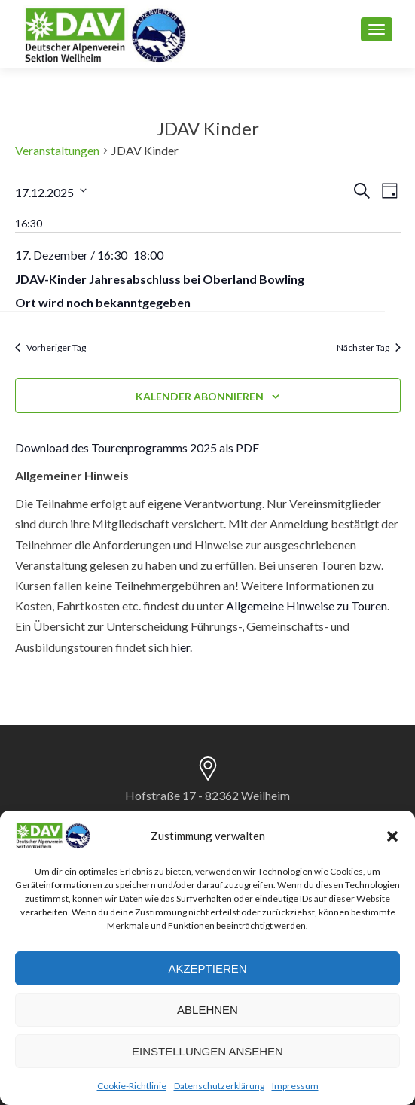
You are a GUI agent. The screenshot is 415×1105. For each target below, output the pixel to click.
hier (180, 647)
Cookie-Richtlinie (131, 1085)
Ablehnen (207, 1009)
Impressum (295, 1085)
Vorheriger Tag (50, 347)
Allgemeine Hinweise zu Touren (306, 605)
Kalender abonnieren (200, 396)
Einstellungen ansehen (207, 1051)
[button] (392, 836)
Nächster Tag (369, 347)
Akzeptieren (207, 968)
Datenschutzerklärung (219, 1085)
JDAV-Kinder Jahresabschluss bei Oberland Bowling (159, 279)
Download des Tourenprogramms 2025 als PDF (137, 447)
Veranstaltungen (57, 150)
